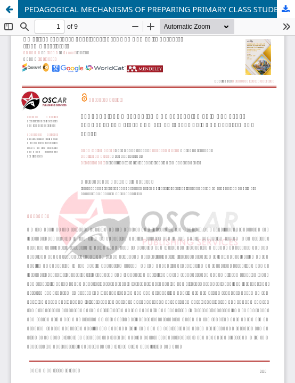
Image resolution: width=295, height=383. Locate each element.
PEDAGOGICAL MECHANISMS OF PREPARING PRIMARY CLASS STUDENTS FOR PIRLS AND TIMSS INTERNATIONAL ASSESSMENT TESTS (159, 9)
